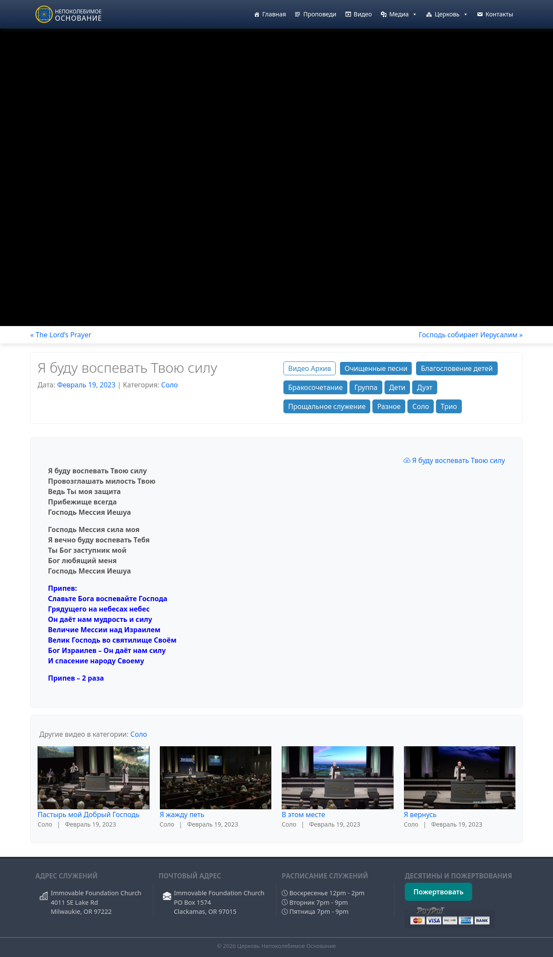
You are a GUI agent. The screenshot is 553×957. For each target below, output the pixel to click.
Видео (363, 14)
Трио (449, 406)
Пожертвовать (438, 892)
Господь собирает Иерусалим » (471, 334)
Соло (169, 385)
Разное (388, 406)
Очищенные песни (375, 368)
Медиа (403, 14)
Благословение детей (457, 368)
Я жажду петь (182, 814)
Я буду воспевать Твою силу (454, 460)
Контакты (499, 14)
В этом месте (303, 814)
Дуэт (424, 387)
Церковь (451, 14)
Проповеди (320, 14)
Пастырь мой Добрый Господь (89, 814)
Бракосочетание (315, 387)
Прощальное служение (326, 406)
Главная (274, 14)
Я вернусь (420, 814)
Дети (397, 387)
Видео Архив (309, 368)
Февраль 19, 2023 (86, 385)
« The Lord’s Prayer (60, 334)
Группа (365, 387)
